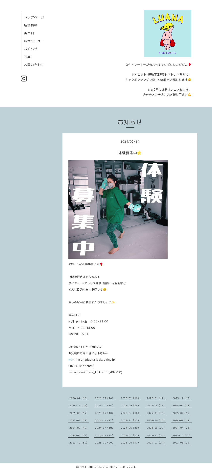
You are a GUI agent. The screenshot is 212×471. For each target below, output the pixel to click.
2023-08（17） (130, 442)
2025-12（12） (182, 398)
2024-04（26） (182, 427)
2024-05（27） (156, 427)
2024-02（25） (104, 435)
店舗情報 (30, 25)
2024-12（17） (104, 420)
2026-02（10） (130, 398)
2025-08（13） (156, 405)
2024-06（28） (130, 427)
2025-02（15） (182, 413)
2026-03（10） (104, 398)
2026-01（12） (156, 398)
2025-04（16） (130, 413)
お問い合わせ (34, 65)
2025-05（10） (104, 413)
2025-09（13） (130, 405)
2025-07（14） (182, 405)
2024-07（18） (104, 427)
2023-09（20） (104, 442)
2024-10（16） (156, 420)
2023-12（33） (156, 435)
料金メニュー (34, 41)
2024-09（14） (182, 420)
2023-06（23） (182, 442)
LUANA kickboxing (96, 467)
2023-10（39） (79, 442)
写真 (27, 57)
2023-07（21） (156, 442)
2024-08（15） (79, 427)
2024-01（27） (130, 435)
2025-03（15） (156, 413)
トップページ (34, 17)
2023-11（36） (182, 435)
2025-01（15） (79, 420)
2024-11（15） (130, 420)
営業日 (29, 33)
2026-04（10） (79, 398)
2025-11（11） (79, 405)
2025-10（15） (104, 405)
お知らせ (30, 49)
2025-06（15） (79, 413)
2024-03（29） (79, 435)
